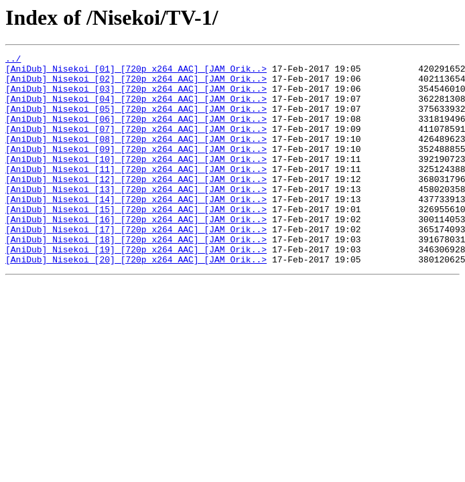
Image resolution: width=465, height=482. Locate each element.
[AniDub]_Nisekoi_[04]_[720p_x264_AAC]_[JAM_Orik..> (136, 108)
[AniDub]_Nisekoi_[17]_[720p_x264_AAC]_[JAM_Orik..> (136, 265)
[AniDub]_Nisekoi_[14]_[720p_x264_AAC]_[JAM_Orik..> (136, 229)
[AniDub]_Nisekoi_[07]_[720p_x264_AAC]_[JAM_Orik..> (136, 145)
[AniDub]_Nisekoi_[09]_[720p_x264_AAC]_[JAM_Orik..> (136, 169)
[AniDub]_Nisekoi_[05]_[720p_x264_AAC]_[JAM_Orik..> (136, 120)
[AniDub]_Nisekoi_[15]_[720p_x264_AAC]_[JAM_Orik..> (136, 241)
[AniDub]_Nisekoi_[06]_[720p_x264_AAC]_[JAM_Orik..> (136, 133)
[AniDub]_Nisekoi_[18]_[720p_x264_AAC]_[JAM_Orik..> (136, 277)
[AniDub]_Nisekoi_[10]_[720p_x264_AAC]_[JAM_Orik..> (136, 181)
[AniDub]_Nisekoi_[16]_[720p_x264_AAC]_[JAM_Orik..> (136, 253)
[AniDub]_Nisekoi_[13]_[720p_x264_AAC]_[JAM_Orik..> (136, 217)
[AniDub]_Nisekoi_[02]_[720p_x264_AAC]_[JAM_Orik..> (136, 84)
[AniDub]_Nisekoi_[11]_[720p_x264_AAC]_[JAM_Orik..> (136, 193)
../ (13, 60)
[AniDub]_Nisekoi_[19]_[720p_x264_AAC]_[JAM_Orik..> (136, 289)
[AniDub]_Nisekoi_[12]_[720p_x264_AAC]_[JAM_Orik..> (136, 205)
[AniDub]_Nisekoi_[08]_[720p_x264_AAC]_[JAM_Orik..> (136, 157)
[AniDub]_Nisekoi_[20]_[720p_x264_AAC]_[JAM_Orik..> (136, 301)
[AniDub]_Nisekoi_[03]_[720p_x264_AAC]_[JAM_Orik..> (136, 96)
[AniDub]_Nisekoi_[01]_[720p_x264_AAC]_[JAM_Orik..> (136, 72)
